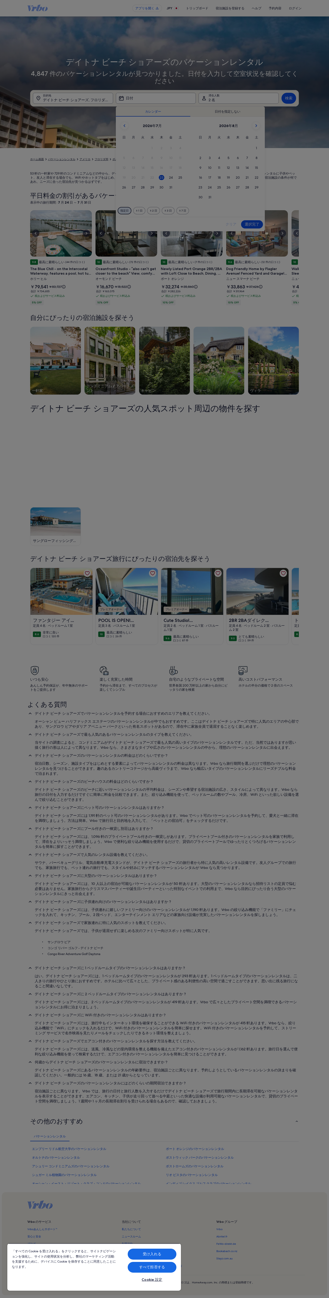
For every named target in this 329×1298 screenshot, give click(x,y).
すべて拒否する (152, 1267)
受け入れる (152, 1254)
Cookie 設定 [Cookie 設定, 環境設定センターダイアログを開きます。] (152, 1279)
